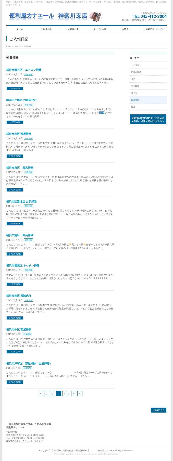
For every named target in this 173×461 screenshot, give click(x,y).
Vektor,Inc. (103, 454)
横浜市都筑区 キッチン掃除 (22, 265)
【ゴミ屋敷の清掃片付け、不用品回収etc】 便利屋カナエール (82, 450)
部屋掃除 (28, 74)
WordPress (71, 454)
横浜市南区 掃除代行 (18, 295)
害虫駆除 (135, 86)
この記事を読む (15, 88)
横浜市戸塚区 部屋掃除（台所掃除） (29, 363)
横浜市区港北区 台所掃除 (21, 201)
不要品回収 (136, 72)
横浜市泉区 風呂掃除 (19, 167)
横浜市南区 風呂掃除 (19, 235)
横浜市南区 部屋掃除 (18, 133)
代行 (133, 79)
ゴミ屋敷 (135, 65)
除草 (133, 107)
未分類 (134, 93)
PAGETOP (158, 410)
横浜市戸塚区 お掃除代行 (21, 100)
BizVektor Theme (87, 454)
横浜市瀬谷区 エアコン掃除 (23, 69)
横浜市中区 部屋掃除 (18, 329)
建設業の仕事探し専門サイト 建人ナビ (24, 441)
